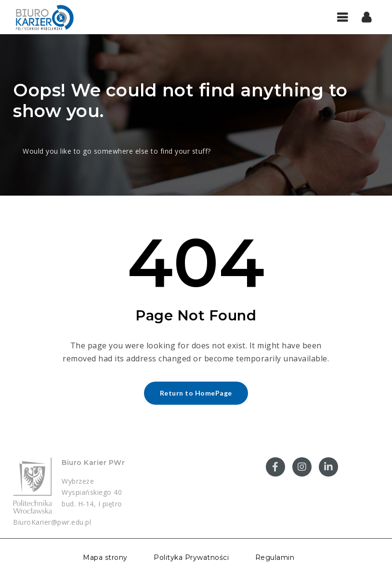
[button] (366, 17)
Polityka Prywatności (191, 557)
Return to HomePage (196, 393)
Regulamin (275, 557)
